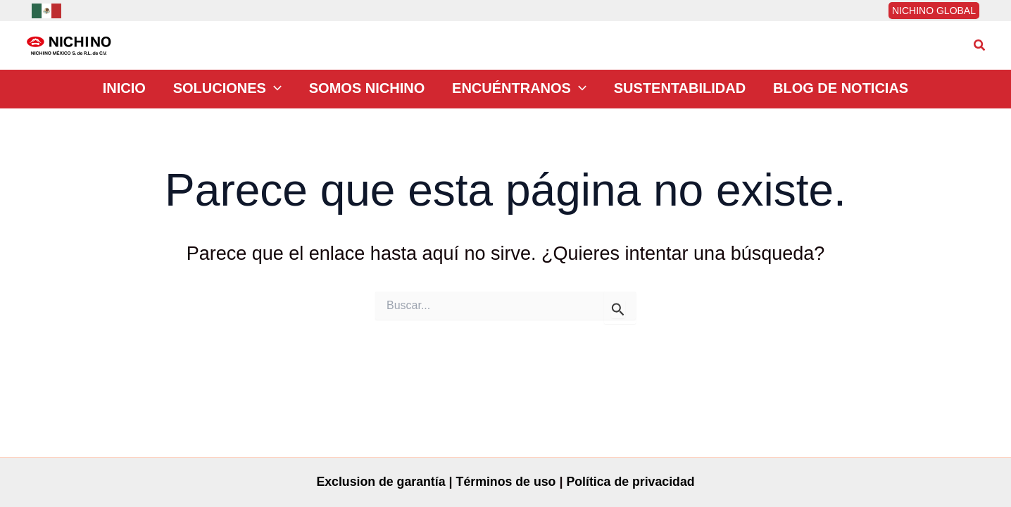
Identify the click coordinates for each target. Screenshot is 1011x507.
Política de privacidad (632, 482)
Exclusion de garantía (378, 482)
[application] (287, 89)
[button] (980, 46)
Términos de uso (505, 482)
